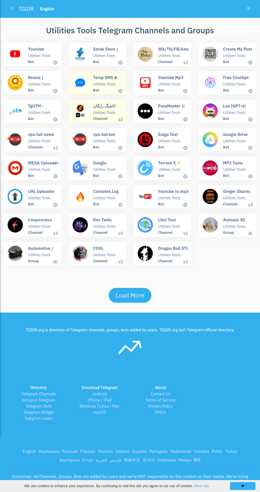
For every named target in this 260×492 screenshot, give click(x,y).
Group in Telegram (38, 400)
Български (70, 460)
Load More (130, 295)
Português (158, 451)
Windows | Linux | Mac (99, 406)
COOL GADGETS (108, 248)
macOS (99, 412)
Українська (48, 451)
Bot (31, 61)
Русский (69, 451)
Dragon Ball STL (173, 248)
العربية (101, 460)
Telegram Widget (38, 412)
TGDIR (26, 8)
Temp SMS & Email (105, 80)
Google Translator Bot (106, 165)
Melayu (184, 460)
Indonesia (166, 460)
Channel (165, 61)
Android (99, 393)
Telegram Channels (38, 393)
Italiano (123, 451)
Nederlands (180, 451)
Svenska (201, 451)
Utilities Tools (39, 55)
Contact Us (160, 393)
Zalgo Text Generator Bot (171, 137)
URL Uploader (41, 191)
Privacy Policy (160, 406)
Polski (217, 451)
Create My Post (237, 48)
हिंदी (197, 460)
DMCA (160, 412)
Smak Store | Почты (105, 51)
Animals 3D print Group (234, 222)
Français (87, 451)
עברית (87, 460)
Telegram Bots (38, 406)
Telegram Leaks (38, 418)
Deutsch (105, 451)
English (29, 451)
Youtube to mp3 (173, 191)
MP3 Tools (232, 162)
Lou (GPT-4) (234, 105)
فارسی (115, 460)
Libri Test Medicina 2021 (172, 222)
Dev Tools (102, 219)
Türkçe (231, 451)
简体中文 (132, 460)
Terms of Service (160, 400)
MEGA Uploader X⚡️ (43, 165)
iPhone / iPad (100, 400)
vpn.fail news (41, 134)
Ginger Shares (236, 191)
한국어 (149, 460)
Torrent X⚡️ (169, 162)
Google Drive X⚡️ (235, 137)
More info (201, 486)
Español (139, 451)
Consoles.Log (105, 191)
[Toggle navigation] (248, 9)
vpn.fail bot (104, 134)
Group (228, 232)
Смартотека (40, 219)
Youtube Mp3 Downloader (170, 80)
